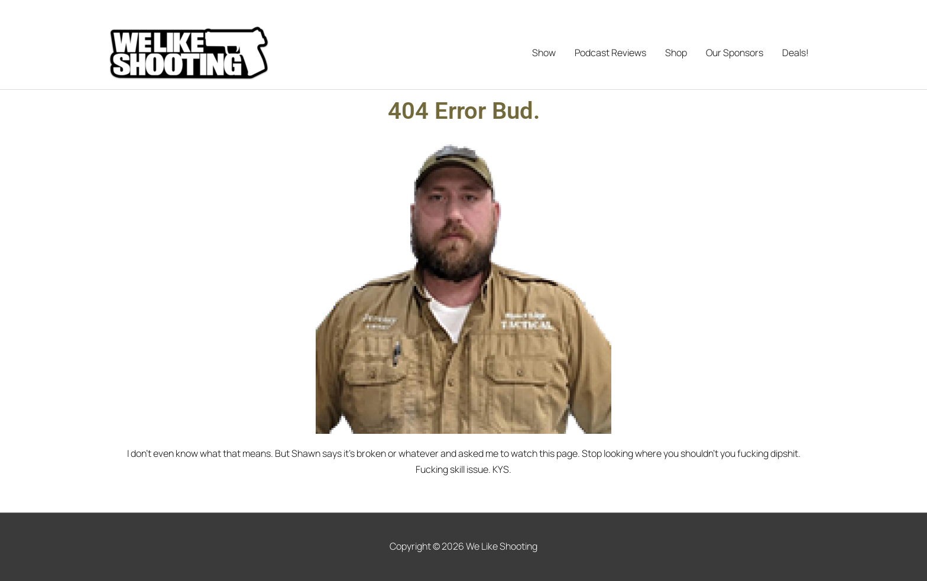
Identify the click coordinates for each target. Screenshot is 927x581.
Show (544, 52)
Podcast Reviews (610, 52)
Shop (676, 52)
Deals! (795, 52)
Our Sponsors (734, 52)
